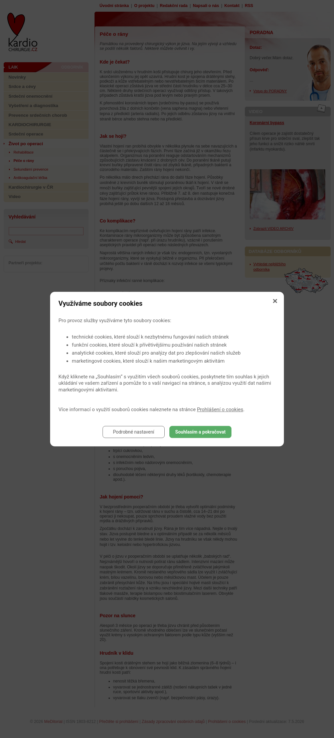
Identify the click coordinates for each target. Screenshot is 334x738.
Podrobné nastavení (133, 432)
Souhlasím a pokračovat (200, 432)
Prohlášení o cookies (220, 409)
